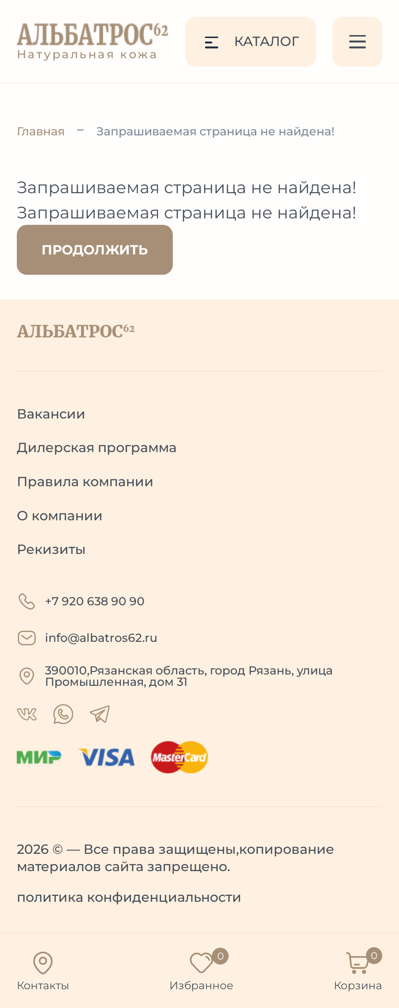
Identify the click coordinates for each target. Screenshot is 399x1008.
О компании (60, 515)
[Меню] (357, 42)
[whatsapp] (27, 714)
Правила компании (85, 481)
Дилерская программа (97, 447)
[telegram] (100, 714)
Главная (41, 131)
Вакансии (51, 414)
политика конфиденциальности (129, 897)
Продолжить (94, 250)
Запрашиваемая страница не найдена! (215, 131)
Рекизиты (51, 549)
